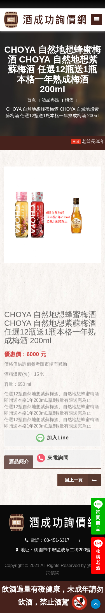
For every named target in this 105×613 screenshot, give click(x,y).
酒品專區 (50, 100)
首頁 (31, 100)
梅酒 (69, 100)
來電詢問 (53, 497)
